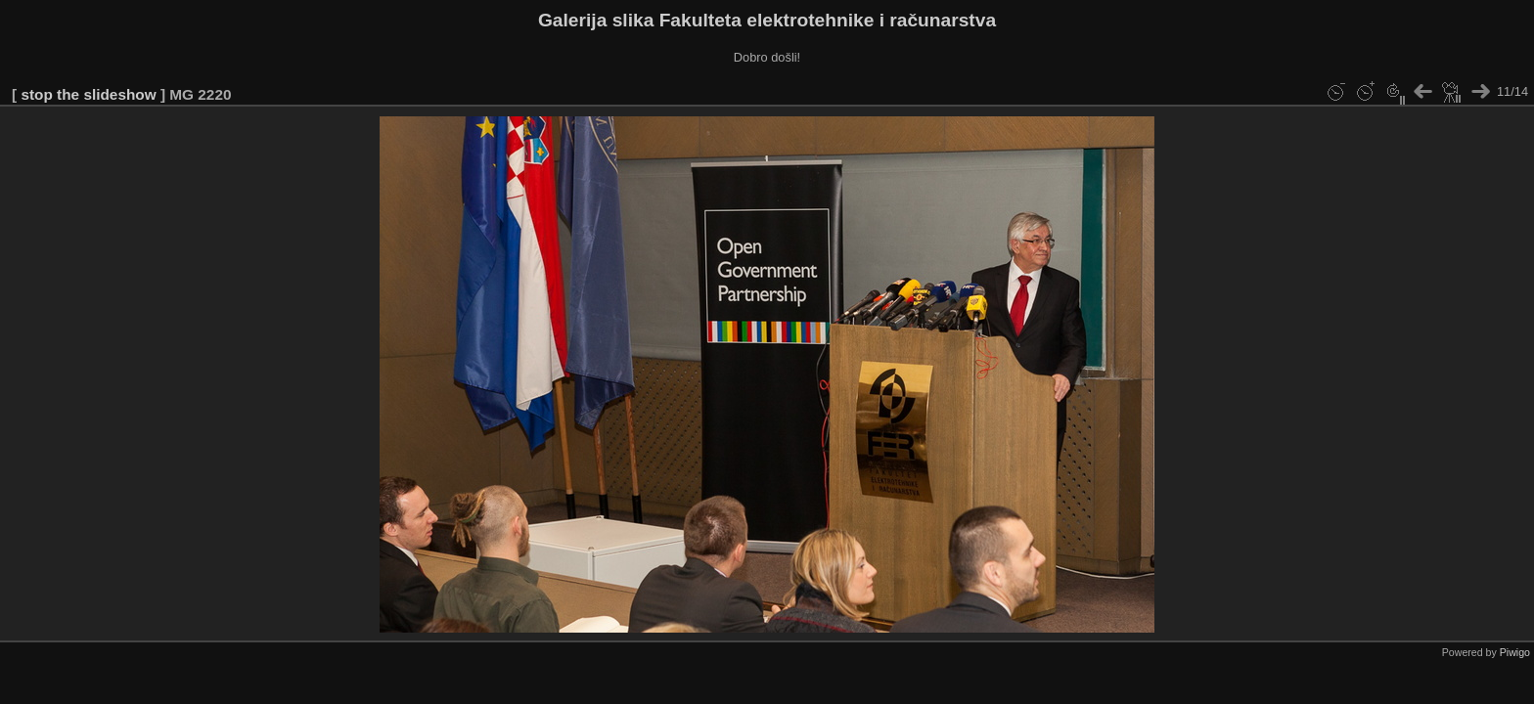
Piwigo (1515, 652)
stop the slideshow (88, 94)
